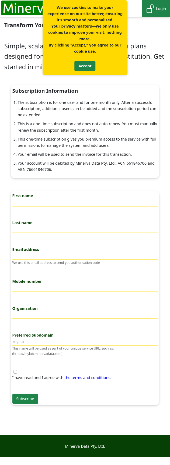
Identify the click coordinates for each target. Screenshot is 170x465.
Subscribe (25, 398)
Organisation (25, 308)
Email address (25, 249)
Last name (22, 222)
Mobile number (27, 281)
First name (22, 195)
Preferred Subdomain (33, 335)
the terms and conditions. (87, 377)
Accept (85, 65)
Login (156, 8)
